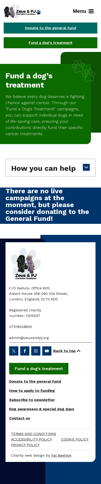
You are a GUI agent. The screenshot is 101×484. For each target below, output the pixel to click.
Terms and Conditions (33, 434)
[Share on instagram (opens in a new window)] (35, 351)
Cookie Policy (75, 439)
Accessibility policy (31, 439)
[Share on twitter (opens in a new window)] (13, 351)
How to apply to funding (32, 390)
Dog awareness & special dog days (41, 409)
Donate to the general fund (50, 28)
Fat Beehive (61, 455)
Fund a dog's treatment (51, 42)
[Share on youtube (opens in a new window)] (46, 351)
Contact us (19, 418)
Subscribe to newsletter (32, 400)
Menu (83, 11)
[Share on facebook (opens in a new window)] (24, 351)
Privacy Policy (25, 445)
